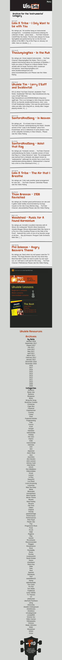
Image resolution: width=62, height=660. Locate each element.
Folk (30, 422)
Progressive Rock (31, 526)
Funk (31, 426)
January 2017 (31, 359)
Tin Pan (31, 587)
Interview (31, 445)
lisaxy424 (31, 479)
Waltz (31, 627)
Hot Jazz (31, 437)
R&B (31, 532)
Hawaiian (31, 431)
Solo (31, 568)
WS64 (31, 631)
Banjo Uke (31, 392)
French (31, 424)
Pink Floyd (31, 520)
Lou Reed (31, 481)
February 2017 (31, 357)
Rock (31, 548)
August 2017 (31, 345)
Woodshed (31, 629)
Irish (30, 447)
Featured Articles (31, 418)
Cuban (31, 414)
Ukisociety (31, 605)
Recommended (31, 542)
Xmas (31, 633)
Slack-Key (31, 564)
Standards (31, 574)
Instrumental (31, 443)
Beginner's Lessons (19, 290)
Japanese (31, 451)
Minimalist (30, 491)
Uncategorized (31, 613)
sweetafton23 (31, 578)
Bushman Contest (31, 402)
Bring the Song (31, 400)
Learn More (27, 306)
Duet (31, 416)
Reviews (26, 308)
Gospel (31, 429)
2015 (31, 372)
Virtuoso (31, 623)
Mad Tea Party (31, 487)
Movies (31, 499)
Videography (31, 621)
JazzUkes (31, 457)
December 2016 (31, 361)
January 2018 (31, 341)
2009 (31, 384)
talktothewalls (31, 582)
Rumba (30, 554)
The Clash (31, 584)
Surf (31, 576)
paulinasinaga (31, 514)
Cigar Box (31, 406)
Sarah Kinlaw (31, 558)
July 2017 (31, 347)
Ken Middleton (31, 469)
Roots (31, 552)
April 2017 (31, 353)
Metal (31, 489)
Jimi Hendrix (31, 459)
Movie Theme (31, 497)
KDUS (31, 467)
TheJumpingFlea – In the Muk (31, 52)
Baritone (31, 394)
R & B (31, 530)
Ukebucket (31, 599)
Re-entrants (31, 540)
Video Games (31, 619)
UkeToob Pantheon (31, 601)
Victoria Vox (31, 617)
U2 (31, 597)
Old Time (31, 505)
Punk (31, 528)
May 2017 (31, 351)
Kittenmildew (30, 471)
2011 (31, 380)
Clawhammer (31, 410)
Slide (31, 566)
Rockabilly (31, 550)
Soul (31, 570)
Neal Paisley (31, 501)
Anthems (31, 390)
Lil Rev (31, 477)
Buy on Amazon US (30, 312)
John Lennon (31, 461)
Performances (31, 518)
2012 (31, 378)
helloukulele (31, 433)
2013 (31, 376)
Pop (31, 524)
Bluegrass (30, 396)
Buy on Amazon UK (30, 310)
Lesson (30, 475)
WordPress (33, 650)
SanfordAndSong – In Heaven (31, 118)
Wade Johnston (31, 625)
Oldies (31, 508)
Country (31, 412)
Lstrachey (31, 485)
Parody (31, 512)
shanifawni (31, 562)
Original (31, 510)
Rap (31, 536)
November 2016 (31, 364)
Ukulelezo (31, 611)
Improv (31, 439)
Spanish (31, 572)
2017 (31, 368)
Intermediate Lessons (20, 295)
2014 (31, 374)
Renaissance (31, 546)
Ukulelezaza (31, 609)
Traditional (31, 591)
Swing (31, 580)
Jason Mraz (31, 453)
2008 (31, 386)
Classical (31, 408)
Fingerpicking (31, 420)
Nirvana (31, 503)
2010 (31, 382)
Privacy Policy (31, 652)
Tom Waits (31, 589)
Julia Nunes (31, 465)
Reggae (31, 544)
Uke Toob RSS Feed (28, 270)
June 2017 (31, 349)
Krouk (31, 473)
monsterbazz (31, 493)
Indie (31, 441)
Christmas (31, 404)
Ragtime (31, 534)
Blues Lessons (17, 293)
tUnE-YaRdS (31, 593)
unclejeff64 (31, 615)
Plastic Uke (31, 522)
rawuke (30, 538)
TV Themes (31, 595)
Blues (31, 398)
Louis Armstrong (31, 483)
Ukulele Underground (31, 607)
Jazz (31, 455)
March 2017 (31, 355)
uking (31, 603)
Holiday (31, 435)
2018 (31, 366)
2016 (31, 370)
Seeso (31, 560)
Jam (30, 449)
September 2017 (31, 343)
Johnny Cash (31, 463)
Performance (31, 516)
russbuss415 (30, 556)
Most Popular (31, 495)
